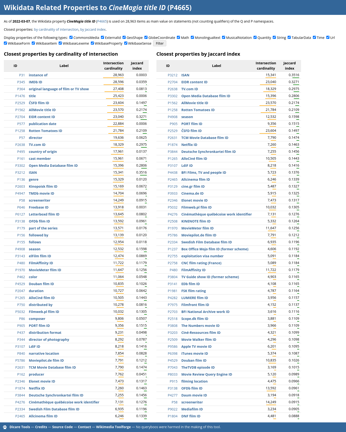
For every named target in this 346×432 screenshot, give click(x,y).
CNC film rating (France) (201, 263)
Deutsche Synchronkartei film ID (56, 395)
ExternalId (113, 37)
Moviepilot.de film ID (46, 360)
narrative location (44, 353)
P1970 (20, 270)
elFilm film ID (40, 256)
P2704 (20, 116)
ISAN (33, 172)
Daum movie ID (194, 395)
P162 (21, 374)
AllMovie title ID (42, 110)
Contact (84, 427)
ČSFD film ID (39, 103)
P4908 (20, 249)
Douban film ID (41, 284)
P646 (21, 207)
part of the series (43, 228)
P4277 (172, 395)
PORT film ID (39, 325)
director (35, 137)
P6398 (172, 353)
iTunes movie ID (194, 353)
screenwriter (39, 200)
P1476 (20, 96)
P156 (21, 235)
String (281, 37)
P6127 (20, 214)
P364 (21, 89)
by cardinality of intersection (56, 29)
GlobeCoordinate (161, 37)
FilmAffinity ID (41, 263)
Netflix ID (37, 388)
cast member (40, 158)
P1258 (20, 130)
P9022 (172, 409)
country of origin (43, 151)
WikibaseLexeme (76, 43)
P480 (21, 263)
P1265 (20, 297)
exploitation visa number (202, 256)
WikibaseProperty (108, 43)
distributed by (41, 304)
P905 (21, 325)
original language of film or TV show (59, 89)
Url (332, 37)
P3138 (20, 221)
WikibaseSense (139, 43)
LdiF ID (34, 346)
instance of (38, 75)
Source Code (62, 427)
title (32, 96)
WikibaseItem (46, 43)
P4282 (172, 297)
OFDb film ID (39, 221)
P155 (21, 242)
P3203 (172, 332)
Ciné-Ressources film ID (201, 332)
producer (36, 374)
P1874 (20, 388)
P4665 (102, 21)
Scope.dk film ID (194, 318)
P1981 (172, 290)
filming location (194, 381)
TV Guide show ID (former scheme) (210, 277)
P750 (21, 304)
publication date (42, 123)
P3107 (20, 346)
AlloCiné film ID (42, 297)
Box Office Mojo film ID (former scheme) (214, 249)
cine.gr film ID (193, 186)
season (35, 249)
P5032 (20, 311)
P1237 (172, 249)
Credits (41, 427)
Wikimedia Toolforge (113, 427)
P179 (21, 228)
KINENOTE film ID (196, 221)
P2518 (172, 318)
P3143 (20, 256)
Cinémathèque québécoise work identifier (64, 402)
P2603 (20, 186)
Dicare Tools (20, 427)
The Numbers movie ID (200, 325)
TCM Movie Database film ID (52, 367)
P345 (21, 82)
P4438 (172, 172)
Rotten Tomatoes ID (45, 130)
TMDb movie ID (41, 193)
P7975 (172, 304)
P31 (22, 75)
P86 (22, 318)
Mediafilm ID (192, 409)
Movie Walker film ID (198, 339)
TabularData (301, 37)
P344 (21, 339)
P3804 (172, 277)
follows (35, 242)
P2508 (172, 221)
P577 (21, 123)
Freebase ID (39, 207)
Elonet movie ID (42, 381)
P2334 (20, 409)
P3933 (172, 193)
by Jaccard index (93, 29)
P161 (21, 158)
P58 (22, 200)
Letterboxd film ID (44, 214)
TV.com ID (37, 144)
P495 (21, 151)
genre (33, 179)
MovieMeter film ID (45, 270)
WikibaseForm (19, 43)
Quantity (264, 37)
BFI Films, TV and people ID (203, 172)
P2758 (172, 263)
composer (37, 318)
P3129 (172, 186)
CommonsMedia (86, 37)
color (33, 277)
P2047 (20, 290)
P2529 (20, 103)
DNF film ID (190, 416)
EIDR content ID (42, 116)
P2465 (20, 416)
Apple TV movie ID (196, 346)
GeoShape (135, 37)
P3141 (172, 284)
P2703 (172, 311)
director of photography (49, 339)
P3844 (20, 395)
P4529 (20, 284)
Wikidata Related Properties (51, 7)
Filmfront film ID (195, 304)
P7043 (172, 367)
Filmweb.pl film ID (44, 311)
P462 (21, 277)
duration (36, 290)
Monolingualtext (207, 37)
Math (185, 37)
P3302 (20, 165)
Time (320, 37)
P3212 (20, 172)
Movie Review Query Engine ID (206, 374)
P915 (173, 381)
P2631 (20, 367)
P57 (22, 137)
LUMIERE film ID (194, 297)
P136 (21, 179)
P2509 (172, 339)
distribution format (45, 332)
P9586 (172, 346)
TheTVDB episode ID (198, 367)
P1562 (20, 110)
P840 (21, 353)
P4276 (20, 402)
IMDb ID (35, 82)
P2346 (20, 381)
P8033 (172, 374)
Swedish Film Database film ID (54, 409)
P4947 (20, 193)
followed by (38, 235)
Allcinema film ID (43, 416)
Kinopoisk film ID (43, 186)
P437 (21, 332)
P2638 (20, 144)
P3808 (172, 325)
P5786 (20, 360)
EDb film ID (190, 284)
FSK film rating (193, 290)
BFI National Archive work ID (205, 311)
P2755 (172, 256)
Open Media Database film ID (53, 165)
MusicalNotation (239, 37)
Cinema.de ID (192, 193)
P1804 (172, 416)
